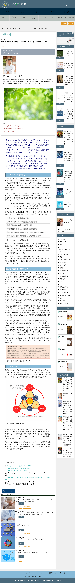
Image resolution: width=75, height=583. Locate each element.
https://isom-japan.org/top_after (18, 470)
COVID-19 (63, 290)
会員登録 (64, 23)
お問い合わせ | (63, 573)
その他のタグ (64, 273)
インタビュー (64, 292)
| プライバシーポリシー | (32, 573)
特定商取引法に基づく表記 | (33, 576)
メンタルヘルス (43, 17)
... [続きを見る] (37, 83)
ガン (3, 47)
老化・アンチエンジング (33, 17)
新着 (22, 12)
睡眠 (24, 17)
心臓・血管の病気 (62, 17)
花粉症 (62, 268)
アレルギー (5, 17)
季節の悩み (14, 17)
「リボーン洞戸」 (10, 131)
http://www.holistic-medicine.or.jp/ (18, 468)
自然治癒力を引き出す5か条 (14, 128)
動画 (52, 12)
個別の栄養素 (64, 276)
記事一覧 (8, 28)
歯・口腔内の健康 (65, 295)
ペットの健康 (64, 303)
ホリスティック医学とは (13, 126)
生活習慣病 (63, 262)
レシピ (62, 281)
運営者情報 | (54, 573)
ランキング (67, 12)
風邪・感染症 (64, 265)
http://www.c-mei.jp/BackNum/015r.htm (20, 466)
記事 (37, 12)
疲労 (53, 17)
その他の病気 (64, 270)
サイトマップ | (45, 573)
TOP (7, 12)
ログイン (70, 23)
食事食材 (62, 279)
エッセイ (62, 301)
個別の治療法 (64, 287)
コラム (62, 284)
